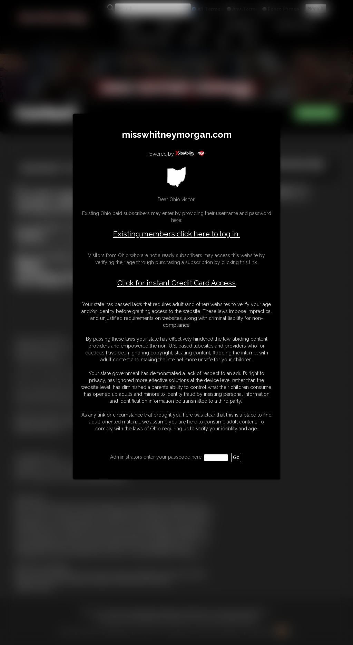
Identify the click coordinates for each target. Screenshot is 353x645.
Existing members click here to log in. (176, 233)
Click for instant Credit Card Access (176, 283)
